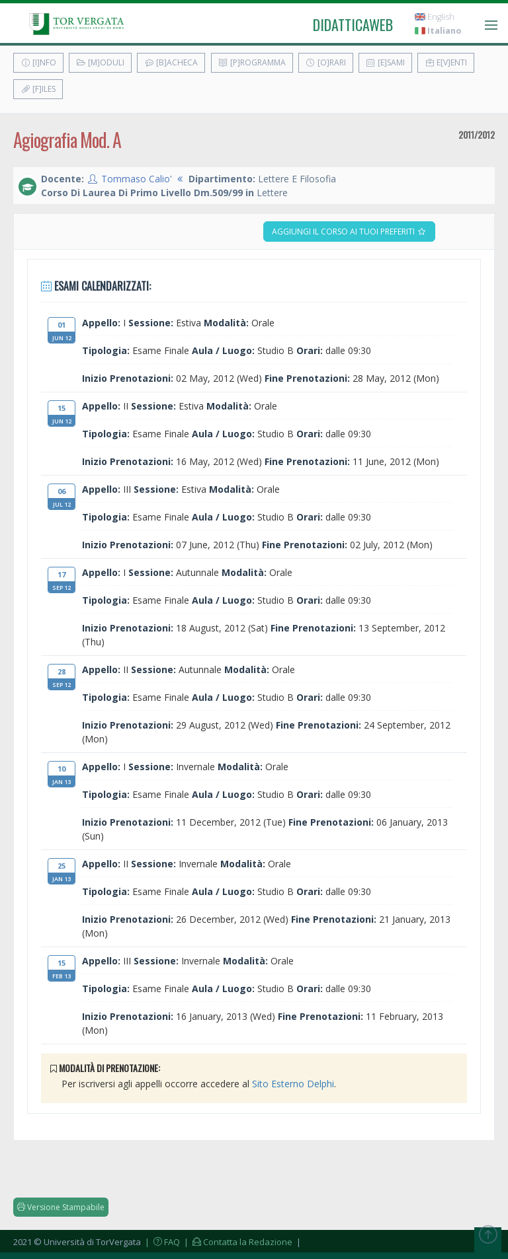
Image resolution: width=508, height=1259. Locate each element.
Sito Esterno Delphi (293, 1083)
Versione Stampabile (61, 1207)
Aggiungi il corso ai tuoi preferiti (349, 231)
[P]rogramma (252, 62)
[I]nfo (38, 62)
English (434, 16)
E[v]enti (446, 62)
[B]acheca (171, 62)
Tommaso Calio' (136, 178)
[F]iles (38, 88)
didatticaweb (353, 24)
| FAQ (161, 1242)
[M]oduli (100, 62)
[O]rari (326, 62)
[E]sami (385, 62)
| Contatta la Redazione (237, 1242)
